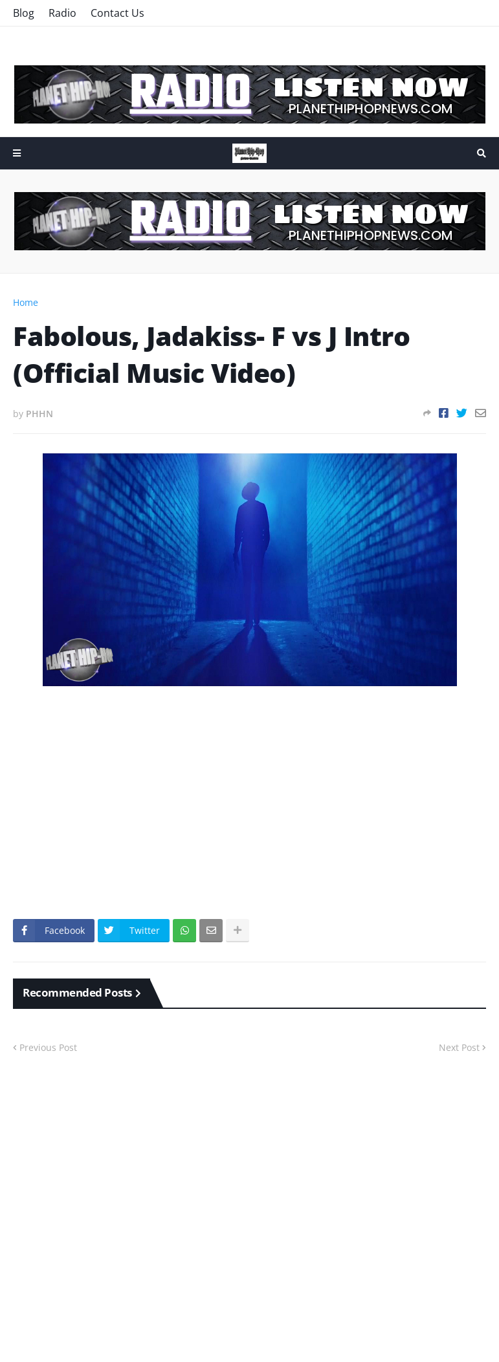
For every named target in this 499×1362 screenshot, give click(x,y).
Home (25, 302)
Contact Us (117, 13)
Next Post (459, 1047)
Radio (62, 13)
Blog (23, 13)
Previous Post (48, 1047)
